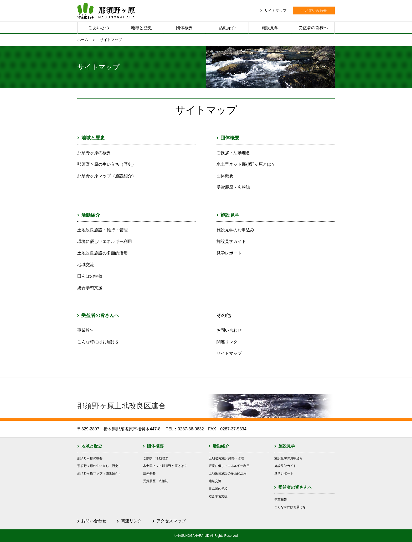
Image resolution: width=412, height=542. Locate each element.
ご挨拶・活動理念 (233, 152)
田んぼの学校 (89, 276)
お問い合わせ (229, 330)
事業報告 (85, 330)
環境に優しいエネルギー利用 (104, 241)
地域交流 (85, 264)
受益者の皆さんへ (100, 315)
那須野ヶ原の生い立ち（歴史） (106, 164)
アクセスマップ (171, 521)
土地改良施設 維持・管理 (226, 458)
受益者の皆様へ (313, 27)
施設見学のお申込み (235, 230)
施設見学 (270, 27)
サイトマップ (229, 353)
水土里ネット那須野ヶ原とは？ (246, 164)
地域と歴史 (141, 27)
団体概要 (184, 27)
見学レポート (229, 253)
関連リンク (227, 342)
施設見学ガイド (231, 241)
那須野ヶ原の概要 (94, 152)
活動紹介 (227, 27)
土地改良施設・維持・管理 (102, 230)
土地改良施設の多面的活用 (102, 253)
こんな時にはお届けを (98, 342)
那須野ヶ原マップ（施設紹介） (106, 176)
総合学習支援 (89, 287)
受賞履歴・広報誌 (233, 187)
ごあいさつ (98, 27)
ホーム (82, 40)
